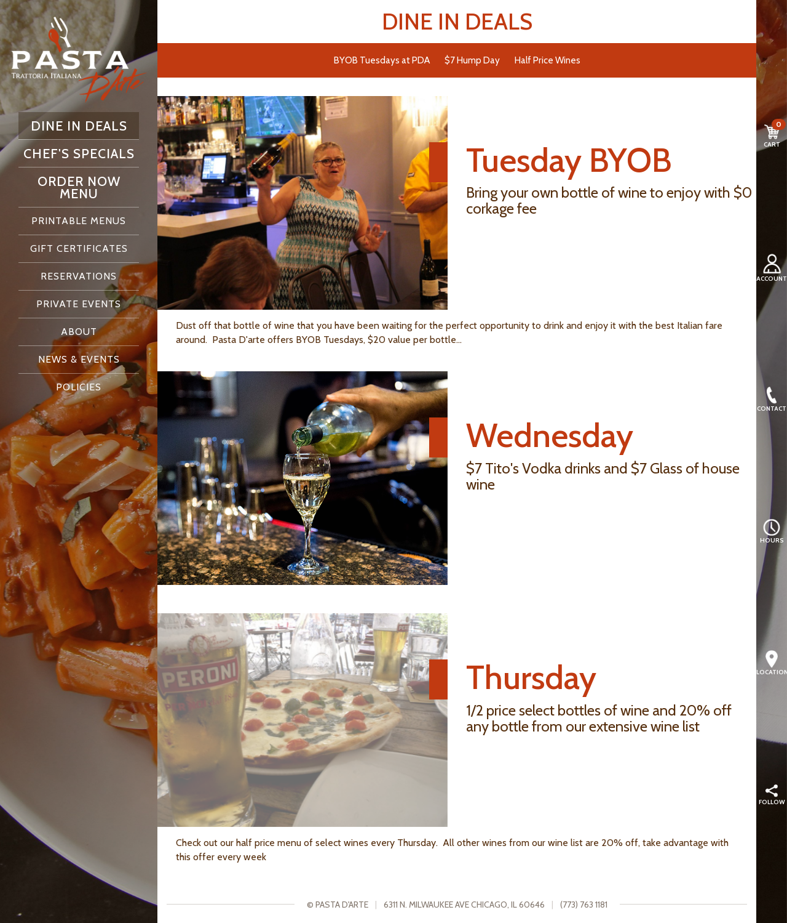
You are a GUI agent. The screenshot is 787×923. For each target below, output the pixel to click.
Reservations (79, 276)
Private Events (78, 304)
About (79, 331)
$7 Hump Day (472, 60)
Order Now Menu (79, 187)
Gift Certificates (79, 248)
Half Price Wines (547, 60)
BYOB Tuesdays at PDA (382, 60)
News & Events (79, 359)
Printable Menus (78, 221)
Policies (78, 387)
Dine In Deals (79, 126)
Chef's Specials (79, 153)
